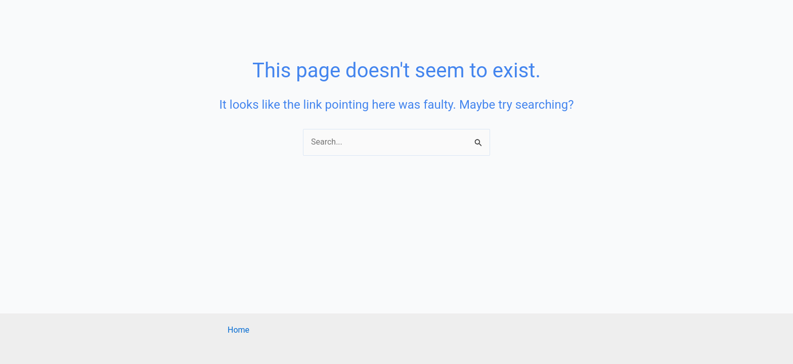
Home (238, 330)
